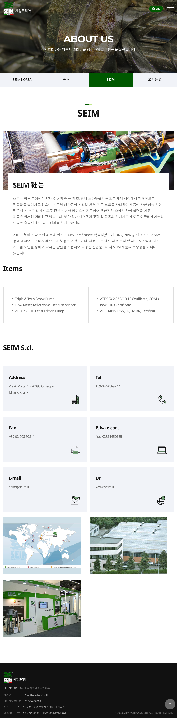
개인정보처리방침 (13, 688)
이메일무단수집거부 (38, 688)
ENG (158, 8)
